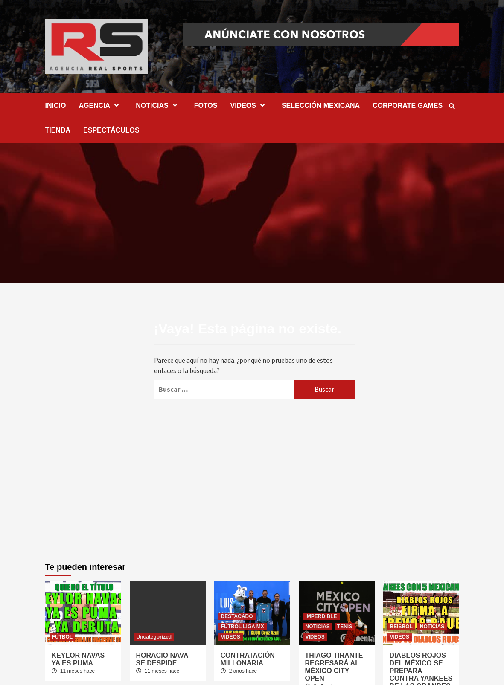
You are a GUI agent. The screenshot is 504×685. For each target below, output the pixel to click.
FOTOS (206, 105)
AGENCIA (101, 105)
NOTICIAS (158, 105)
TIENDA (58, 130)
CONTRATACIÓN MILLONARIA (248, 659)
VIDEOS (249, 105)
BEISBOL (401, 627)
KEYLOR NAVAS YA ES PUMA (78, 659)
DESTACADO (237, 616)
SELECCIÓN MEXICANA (321, 105)
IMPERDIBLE (321, 616)
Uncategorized (154, 637)
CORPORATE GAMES (408, 105)
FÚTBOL (62, 637)
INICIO (55, 105)
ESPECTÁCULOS (111, 130)
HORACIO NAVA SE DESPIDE (162, 659)
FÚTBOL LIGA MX (242, 627)
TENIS (344, 627)
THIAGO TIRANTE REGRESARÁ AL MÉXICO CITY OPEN (334, 667)
